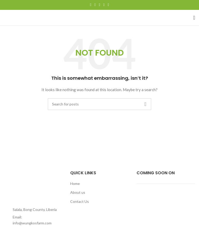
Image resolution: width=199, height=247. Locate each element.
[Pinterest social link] (99, 5)
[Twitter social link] (95, 5)
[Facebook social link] (90, 5)
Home (75, 183)
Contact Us (79, 201)
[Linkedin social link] (104, 5)
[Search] (99, 104)
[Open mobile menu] (194, 17)
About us (77, 192)
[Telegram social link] (108, 5)
